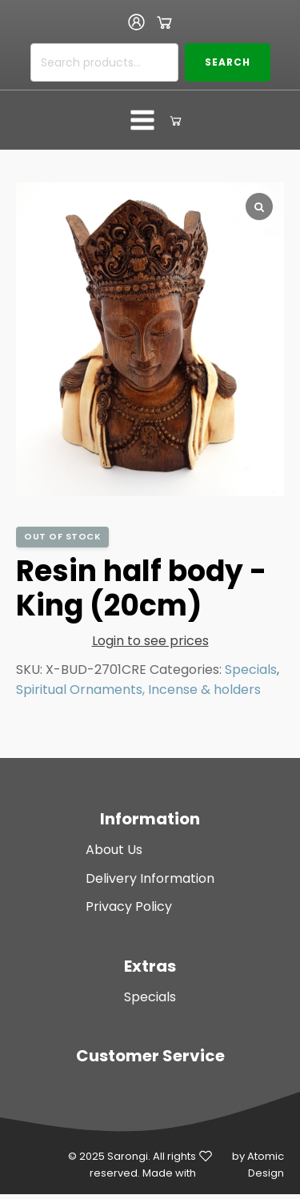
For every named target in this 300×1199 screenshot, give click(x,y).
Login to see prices (150, 641)
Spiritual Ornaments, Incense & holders (138, 689)
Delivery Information (150, 878)
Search (227, 62)
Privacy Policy (129, 906)
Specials (251, 669)
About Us (114, 849)
